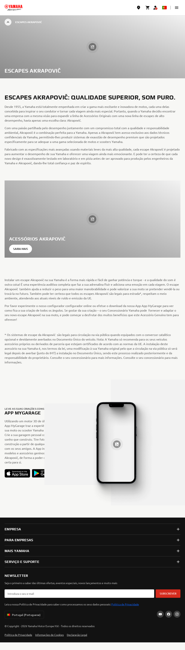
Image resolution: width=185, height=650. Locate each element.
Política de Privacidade (18, 634)
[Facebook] (168, 614)
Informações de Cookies (49, 634)
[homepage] (13, 7)
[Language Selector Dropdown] (164, 7)
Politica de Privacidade (125, 604)
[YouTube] (160, 614)
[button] (176, 7)
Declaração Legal (77, 634)
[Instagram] (177, 614)
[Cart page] (147, 7)
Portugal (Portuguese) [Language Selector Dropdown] (23, 614)
